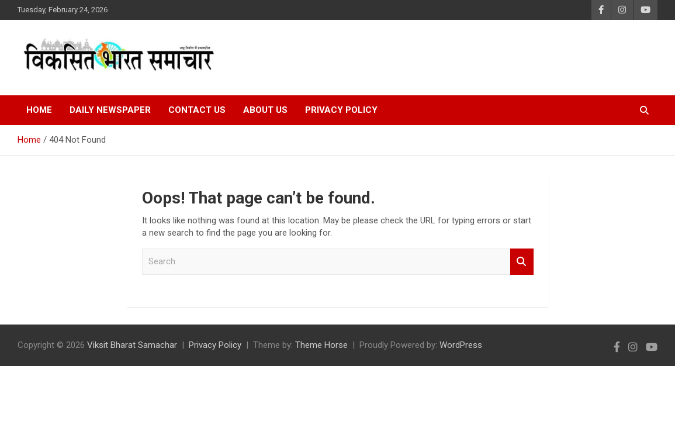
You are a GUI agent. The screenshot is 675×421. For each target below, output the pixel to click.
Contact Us (197, 110)
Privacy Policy (341, 110)
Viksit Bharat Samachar (132, 345)
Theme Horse (321, 345)
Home (39, 110)
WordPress (460, 345)
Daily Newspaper (110, 110)
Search (522, 262)
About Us (265, 110)
